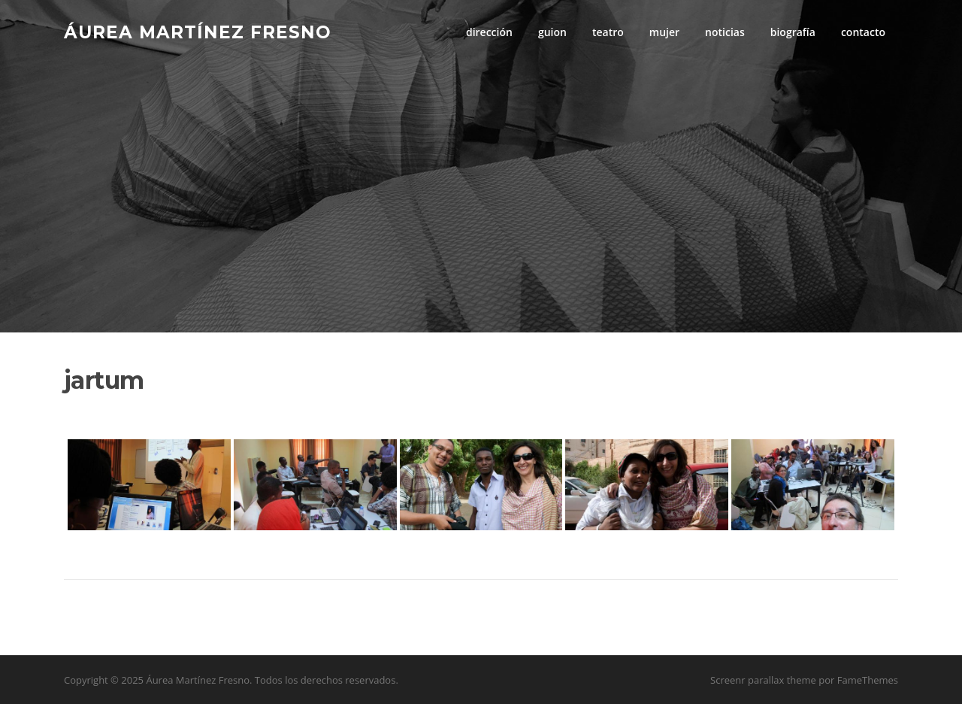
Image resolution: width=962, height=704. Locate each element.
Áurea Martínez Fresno (197, 31)
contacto (863, 32)
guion (552, 32)
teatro (608, 32)
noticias (725, 32)
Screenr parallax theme (763, 680)
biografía (792, 32)
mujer (664, 32)
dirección (489, 32)
